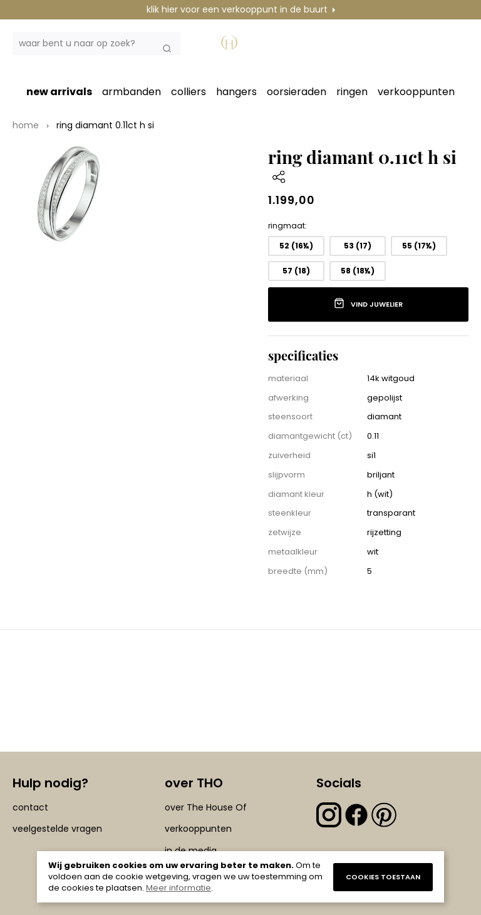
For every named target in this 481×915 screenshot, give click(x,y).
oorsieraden (296, 91)
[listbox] (368, 261)
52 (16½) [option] (296, 245)
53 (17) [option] (357, 245)
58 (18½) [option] (358, 270)
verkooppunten (416, 91)
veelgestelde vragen (57, 828)
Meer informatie (178, 888)
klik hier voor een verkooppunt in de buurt (237, 9)
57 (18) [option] (296, 270)
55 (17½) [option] (419, 245)
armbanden (131, 91)
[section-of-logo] (231, 47)
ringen (352, 91)
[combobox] (96, 43)
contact (30, 807)
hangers (236, 91)
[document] (240, 877)
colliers (188, 91)
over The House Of (206, 807)
